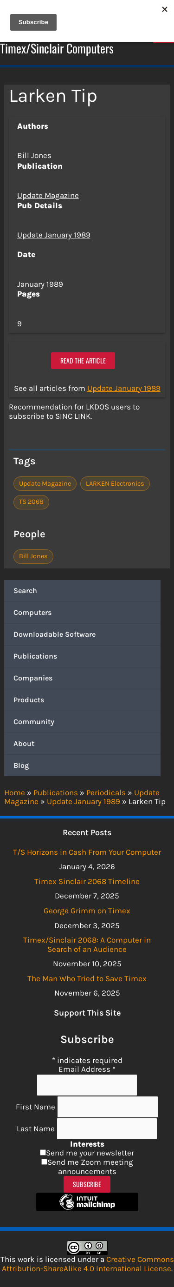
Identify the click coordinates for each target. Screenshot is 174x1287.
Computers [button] (32, 612)
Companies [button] (32, 677)
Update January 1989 (53, 234)
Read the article (83, 360)
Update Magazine (48, 195)
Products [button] (28, 699)
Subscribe (87, 1184)
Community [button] (33, 721)
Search (25, 590)
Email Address (87, 1069)
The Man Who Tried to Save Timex (87, 978)
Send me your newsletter (90, 1152)
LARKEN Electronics (115, 484)
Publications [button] (35, 656)
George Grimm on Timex (87, 910)
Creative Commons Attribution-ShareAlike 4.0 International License (88, 1263)
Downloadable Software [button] (54, 634)
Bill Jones (33, 556)
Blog (21, 765)
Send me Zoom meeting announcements (90, 1166)
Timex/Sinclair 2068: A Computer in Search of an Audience (87, 944)
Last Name (37, 1128)
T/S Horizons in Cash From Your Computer (87, 852)
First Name (36, 1106)
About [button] (23, 743)
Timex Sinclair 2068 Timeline (87, 881)
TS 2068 (31, 502)
